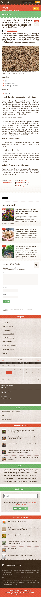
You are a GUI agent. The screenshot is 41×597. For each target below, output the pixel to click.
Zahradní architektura (7, 182)
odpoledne (19, 184)
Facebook (5, 2)
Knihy (15, 473)
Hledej (37, 2)
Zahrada (10, 180)
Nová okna (4, 415)
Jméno (5, 288)
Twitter (8, 2)
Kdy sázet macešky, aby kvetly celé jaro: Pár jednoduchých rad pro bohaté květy (26, 211)
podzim (34, 473)
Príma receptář (6, 7)
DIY (26, 180)
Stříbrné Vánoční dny (6, 391)
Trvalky (34, 475)
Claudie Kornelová (12, 31)
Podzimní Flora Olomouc (7, 385)
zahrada (24, 478)
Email (4, 294)
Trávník (5, 322)
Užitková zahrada (8, 349)
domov (28, 470)
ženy (23, 186)
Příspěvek (6, 273)
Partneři (8, 592)
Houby (5, 353)
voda (6, 478)
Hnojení (35, 470)
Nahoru (26, 594)
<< (3, 360)
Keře (10, 473)
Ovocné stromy (7, 330)
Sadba (28, 475)
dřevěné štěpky (20, 182)
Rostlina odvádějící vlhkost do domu (10, 411)
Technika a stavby (8, 338)
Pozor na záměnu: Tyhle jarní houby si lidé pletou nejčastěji (26, 230)
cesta (21, 180)
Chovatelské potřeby (17, 470)
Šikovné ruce (26, 481)
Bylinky (5, 470)
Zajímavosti (32, 478)
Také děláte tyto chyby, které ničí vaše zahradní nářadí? (27, 247)
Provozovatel (15, 592)
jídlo (5, 473)
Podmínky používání (17, 594)
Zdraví (6, 481)
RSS (2, 2)
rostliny (22, 475)
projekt (25, 184)
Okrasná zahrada (8, 326)
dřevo (27, 182)
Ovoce (28, 473)
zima (18, 481)
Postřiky (7, 475)
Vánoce (11, 478)
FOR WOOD (4, 396)
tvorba (18, 186)
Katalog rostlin (7, 342)
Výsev (18, 478)
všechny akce (4, 402)
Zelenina (12, 481)
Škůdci (34, 481)
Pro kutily (14, 475)
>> (38, 360)
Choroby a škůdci (8, 334)
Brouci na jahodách (6, 419)
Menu (36, 8)
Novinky (21, 473)
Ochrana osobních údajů (27, 592)
